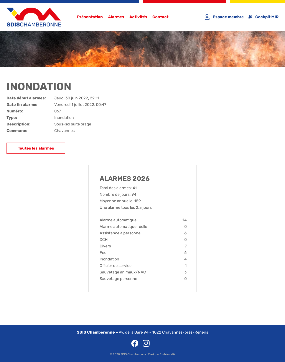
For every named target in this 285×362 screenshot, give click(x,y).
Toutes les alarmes (36, 148)
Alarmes (116, 17)
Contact (160, 17)
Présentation (90, 17)
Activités (138, 17)
